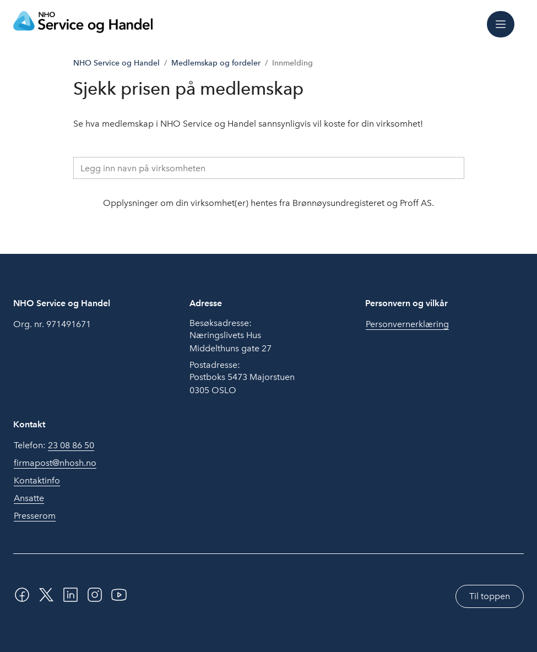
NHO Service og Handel (116, 63)
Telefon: (54, 445)
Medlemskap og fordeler (216, 63)
